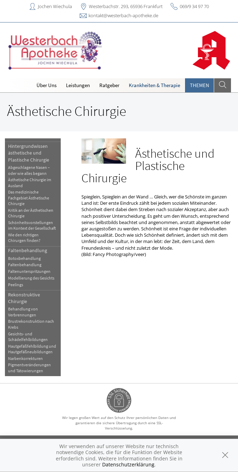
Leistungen (78, 85)
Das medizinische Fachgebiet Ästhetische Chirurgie (28, 197)
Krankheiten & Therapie (154, 85)
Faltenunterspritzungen (29, 271)
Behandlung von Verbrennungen (23, 311)
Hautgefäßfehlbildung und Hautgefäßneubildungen (32, 348)
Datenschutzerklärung (128, 464)
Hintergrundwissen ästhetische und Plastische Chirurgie (28, 153)
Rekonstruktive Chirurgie (24, 297)
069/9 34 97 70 (194, 6)
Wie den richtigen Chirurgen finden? (24, 237)
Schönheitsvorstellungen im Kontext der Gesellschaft (32, 225)
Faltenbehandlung (27, 250)
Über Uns (47, 85)
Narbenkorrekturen (25, 358)
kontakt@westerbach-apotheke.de (123, 15)
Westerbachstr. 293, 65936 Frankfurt (126, 6)
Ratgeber (109, 85)
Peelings (15, 284)
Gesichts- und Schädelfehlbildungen (28, 336)
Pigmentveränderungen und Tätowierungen (29, 367)
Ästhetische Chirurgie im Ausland (29, 182)
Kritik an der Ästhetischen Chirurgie (30, 213)
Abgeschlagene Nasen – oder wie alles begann (29, 170)
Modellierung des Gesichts (31, 278)
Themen (199, 85)
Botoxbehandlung (24, 258)
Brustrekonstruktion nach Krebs (31, 324)
